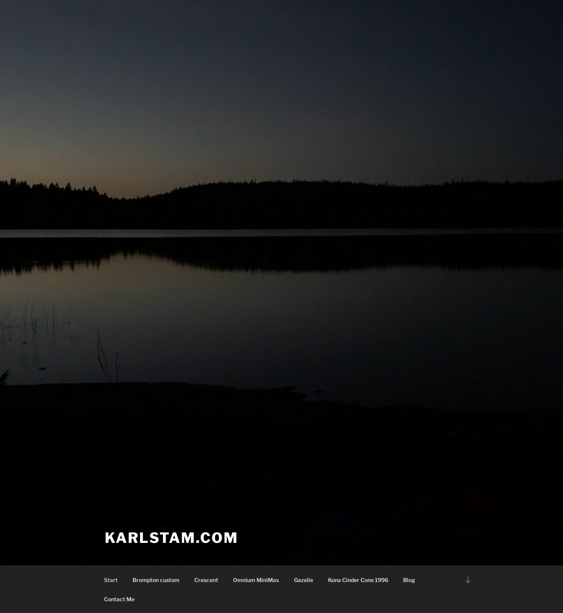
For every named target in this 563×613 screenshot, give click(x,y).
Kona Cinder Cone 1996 (358, 580)
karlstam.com (171, 537)
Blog (409, 580)
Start (111, 580)
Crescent (206, 580)
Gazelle (303, 580)
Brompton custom (156, 580)
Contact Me (119, 599)
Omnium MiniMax (256, 580)
